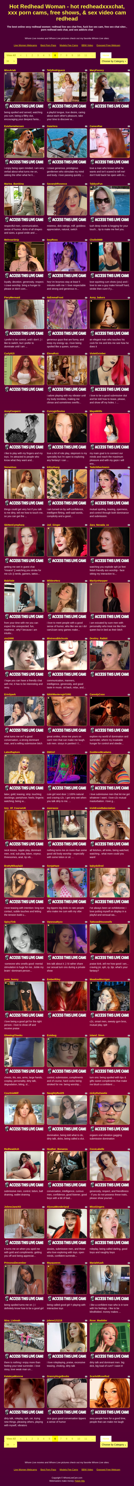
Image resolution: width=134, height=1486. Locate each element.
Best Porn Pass (48, 45)
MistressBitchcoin (57, 638)
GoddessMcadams (100, 752)
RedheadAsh (11, 1149)
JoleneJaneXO (12, 1206)
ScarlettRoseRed (99, 1376)
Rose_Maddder (98, 1320)
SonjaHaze (53, 865)
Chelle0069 (96, 239)
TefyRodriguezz (56, 70)
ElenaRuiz (53, 353)
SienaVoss (10, 467)
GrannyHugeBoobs (58, 1376)
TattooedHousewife (101, 921)
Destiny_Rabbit (98, 638)
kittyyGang (53, 467)
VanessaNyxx (55, 921)
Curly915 (9, 353)
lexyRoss (52, 239)
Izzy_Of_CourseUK (15, 808)
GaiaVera (52, 126)
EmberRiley (53, 979)
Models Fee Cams (69, 45)
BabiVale (9, 580)
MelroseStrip (11, 239)
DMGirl (51, 752)
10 (78, 55)
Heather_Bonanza (57, 1149)
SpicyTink (10, 921)
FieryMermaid (12, 297)
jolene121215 (54, 1320)
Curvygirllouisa (56, 411)
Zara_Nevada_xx (99, 524)
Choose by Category (114, 61)
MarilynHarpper (99, 580)
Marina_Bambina (14, 183)
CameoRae (96, 126)
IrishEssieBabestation (102, 808)
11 (85, 55)
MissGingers (97, 1206)
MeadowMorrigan (100, 979)
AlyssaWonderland (58, 1206)
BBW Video (87, 45)
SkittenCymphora (14, 524)
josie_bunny (11, 979)
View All (11, 55)
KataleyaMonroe (13, 1376)
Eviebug (51, 1035)
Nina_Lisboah (12, 1320)
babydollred (96, 865)
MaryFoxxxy (97, 70)
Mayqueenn (53, 1262)
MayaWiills (96, 411)
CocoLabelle (97, 1149)
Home (106, 55)
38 (7, 61)
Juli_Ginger (53, 524)
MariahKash (96, 1262)
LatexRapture (12, 752)
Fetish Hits (80, 1481)
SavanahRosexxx (57, 183)
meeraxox (52, 808)
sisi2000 (9, 638)
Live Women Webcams (25, 45)
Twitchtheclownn (99, 467)
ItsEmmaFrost (55, 297)
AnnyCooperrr (12, 411)
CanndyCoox (97, 694)
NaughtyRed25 (55, 1093)
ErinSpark (10, 694)
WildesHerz (53, 580)
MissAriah (10, 70)
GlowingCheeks (13, 1035)
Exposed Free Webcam (108, 45)
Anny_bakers (97, 297)
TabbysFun (96, 183)
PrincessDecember (15, 1262)
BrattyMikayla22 (13, 865)
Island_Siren (97, 1035)
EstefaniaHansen (14, 126)
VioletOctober (98, 353)
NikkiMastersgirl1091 (59, 694)
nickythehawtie (98, 1093)
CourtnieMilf (11, 1093)
